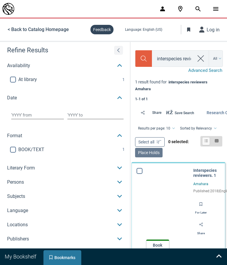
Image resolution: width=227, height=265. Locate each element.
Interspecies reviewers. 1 (205, 173)
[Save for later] (201, 206)
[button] (65, 66)
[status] (178, 90)
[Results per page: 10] (156, 128)
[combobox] (173, 58)
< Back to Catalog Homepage (38, 29)
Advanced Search (205, 70)
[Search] (143, 59)
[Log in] (210, 29)
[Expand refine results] (118, 50)
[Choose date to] (95, 115)
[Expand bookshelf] (218, 256)
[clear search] (200, 58)
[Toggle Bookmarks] (189, 29)
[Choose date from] (37, 115)
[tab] (21, 256)
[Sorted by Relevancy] (198, 128)
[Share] (149, 112)
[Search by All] (217, 58)
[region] (65, 151)
